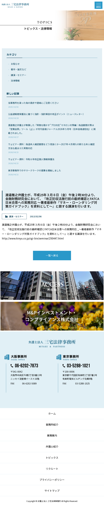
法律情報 (15, 80)
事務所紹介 (52, 424)
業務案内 (52, 435)
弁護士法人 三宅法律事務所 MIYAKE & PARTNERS (15, 5)
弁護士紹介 (52, 446)
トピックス (52, 457)
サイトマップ (52, 490)
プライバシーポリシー (52, 480)
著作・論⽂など (18, 69)
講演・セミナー (18, 75)
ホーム (52, 413)
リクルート (52, 468)
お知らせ (15, 63)
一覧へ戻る (52, 255)
